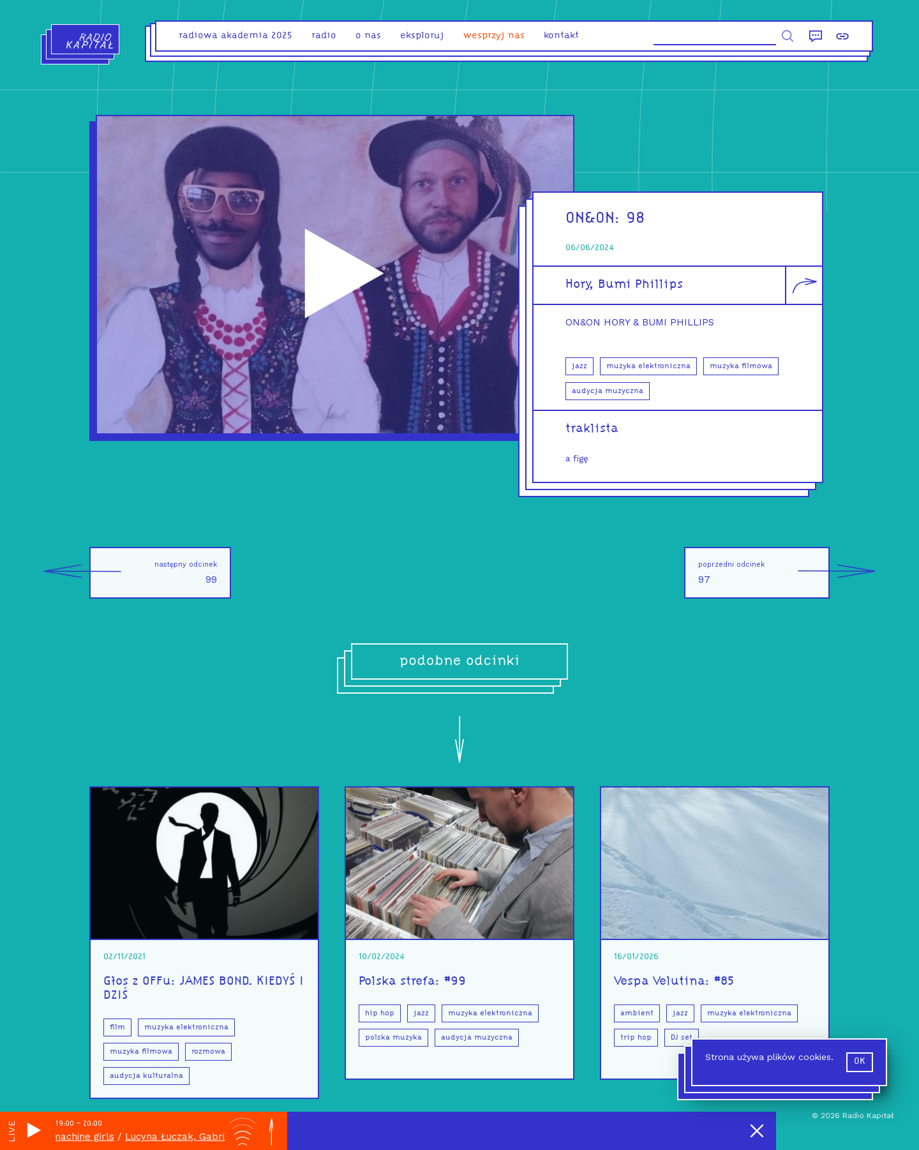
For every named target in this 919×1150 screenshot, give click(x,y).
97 (764, 572)
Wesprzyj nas (494, 36)
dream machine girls (74, 1136)
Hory (577, 285)
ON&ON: (595, 218)
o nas (368, 36)
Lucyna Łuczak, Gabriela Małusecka (217, 1136)
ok (859, 1061)
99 (153, 572)
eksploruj (422, 36)
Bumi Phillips (640, 285)
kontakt (561, 36)
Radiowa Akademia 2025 (235, 36)
